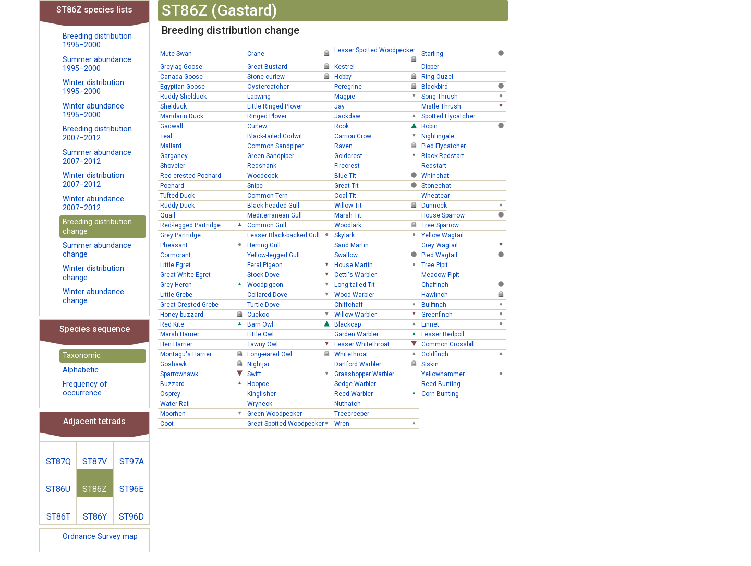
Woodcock (289, 175)
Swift (289, 373)
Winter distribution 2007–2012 (93, 180)
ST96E (131, 489)
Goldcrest (376, 155)
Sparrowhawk (202, 373)
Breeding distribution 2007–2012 (97, 133)
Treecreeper (376, 413)
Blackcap (376, 324)
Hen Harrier (202, 344)
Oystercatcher (289, 86)
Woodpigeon (289, 284)
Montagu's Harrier (202, 354)
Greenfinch (463, 314)
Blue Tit (376, 175)
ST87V (94, 461)
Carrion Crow (376, 135)
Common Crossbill (463, 344)
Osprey (202, 393)
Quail (202, 215)
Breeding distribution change (97, 226)
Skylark (376, 235)
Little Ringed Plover (289, 106)
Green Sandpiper (289, 155)
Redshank (289, 165)
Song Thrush (463, 96)
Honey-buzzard (202, 314)
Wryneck (289, 403)
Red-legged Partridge (202, 225)
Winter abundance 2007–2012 (93, 203)
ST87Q (58, 461)
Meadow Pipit (463, 274)
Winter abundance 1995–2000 (93, 110)
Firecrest (376, 165)
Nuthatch (376, 403)
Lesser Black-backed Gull (289, 235)
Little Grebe (202, 294)
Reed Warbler (376, 393)
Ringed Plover (289, 116)
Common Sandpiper (289, 145)
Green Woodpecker (289, 413)
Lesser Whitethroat (376, 344)
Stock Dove (289, 274)
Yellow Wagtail (463, 235)
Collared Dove (289, 294)
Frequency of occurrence (85, 389)
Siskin (463, 363)
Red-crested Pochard (202, 175)
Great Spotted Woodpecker (289, 423)
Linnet (463, 324)
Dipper (463, 66)
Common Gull (289, 225)
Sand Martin (376, 244)
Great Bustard (289, 66)
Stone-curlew (289, 76)
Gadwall (202, 126)
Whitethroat (376, 354)
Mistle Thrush (463, 106)
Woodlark (376, 225)
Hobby (376, 76)
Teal (202, 135)
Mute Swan (202, 53)
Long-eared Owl (289, 354)
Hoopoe (289, 383)
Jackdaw (376, 116)
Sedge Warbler (376, 383)
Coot (202, 423)
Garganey (202, 155)
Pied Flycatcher (463, 145)
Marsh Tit (376, 215)
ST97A (131, 461)
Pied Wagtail (463, 254)
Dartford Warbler (376, 363)
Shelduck (202, 106)
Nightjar (289, 363)
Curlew (289, 126)
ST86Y (95, 517)
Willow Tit (376, 205)
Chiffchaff (376, 304)
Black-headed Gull (289, 205)
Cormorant (202, 254)
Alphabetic (81, 370)
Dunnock (463, 205)
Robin (463, 126)
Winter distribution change (93, 273)
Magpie (376, 96)
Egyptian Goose (202, 86)
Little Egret (202, 264)
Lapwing (289, 96)
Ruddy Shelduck (202, 96)
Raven (376, 145)
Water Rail (202, 403)
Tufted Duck (202, 195)
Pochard (202, 185)
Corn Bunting (463, 393)
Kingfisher (289, 393)
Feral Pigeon (289, 264)
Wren (376, 423)
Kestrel (376, 66)
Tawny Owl (289, 344)
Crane (289, 53)
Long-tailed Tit (376, 284)
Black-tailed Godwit (289, 135)
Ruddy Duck (202, 205)
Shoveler (202, 165)
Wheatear (463, 195)
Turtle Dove (289, 304)
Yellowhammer (463, 373)
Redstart (463, 165)
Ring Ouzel (463, 76)
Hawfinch (463, 294)
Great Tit (376, 185)
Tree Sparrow (463, 225)
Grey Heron (202, 284)
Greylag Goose (202, 66)
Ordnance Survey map (100, 536)
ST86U (58, 489)
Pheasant (202, 244)
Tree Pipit (463, 264)
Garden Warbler (376, 334)
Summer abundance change (97, 250)
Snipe (289, 185)
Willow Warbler (376, 314)
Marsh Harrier (202, 334)
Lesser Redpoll (463, 334)
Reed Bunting (463, 383)
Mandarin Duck (202, 116)
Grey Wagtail (463, 244)
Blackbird (463, 86)
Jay (376, 106)
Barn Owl (289, 324)
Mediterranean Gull (289, 215)
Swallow (376, 254)
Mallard (202, 145)
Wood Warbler (376, 294)
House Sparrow (463, 215)
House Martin (376, 264)
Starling (463, 53)
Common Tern (289, 195)
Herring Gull (289, 244)
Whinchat (463, 175)
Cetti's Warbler (376, 274)
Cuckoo (289, 314)
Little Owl (289, 334)
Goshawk (202, 363)
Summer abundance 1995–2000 (97, 64)
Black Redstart (463, 155)
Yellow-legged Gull (289, 254)
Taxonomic (82, 355)
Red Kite (202, 324)
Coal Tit (376, 195)
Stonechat (463, 185)
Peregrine (376, 86)
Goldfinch (463, 354)
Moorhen (202, 413)
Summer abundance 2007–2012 (97, 157)
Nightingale (463, 135)
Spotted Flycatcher (463, 116)
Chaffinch (463, 284)
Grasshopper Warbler (376, 373)
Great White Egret (202, 274)
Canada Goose (202, 76)
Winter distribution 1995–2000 (93, 87)
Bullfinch (463, 304)
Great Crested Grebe (202, 304)
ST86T (58, 517)
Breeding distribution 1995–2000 (97, 41)
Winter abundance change (93, 296)
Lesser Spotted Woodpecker (376, 50)
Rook (376, 126)
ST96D (131, 517)
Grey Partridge (202, 235)
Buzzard (202, 383)
